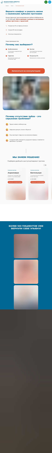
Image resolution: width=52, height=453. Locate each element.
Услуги (12, 5)
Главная (7, 5)
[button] (26, 71)
